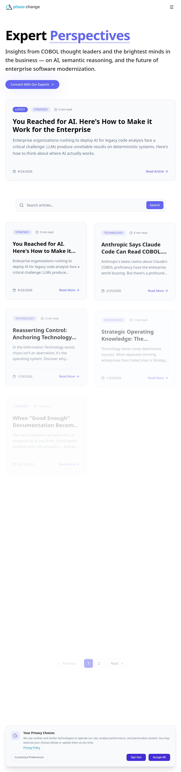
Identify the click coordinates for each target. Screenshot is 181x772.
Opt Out (136, 757)
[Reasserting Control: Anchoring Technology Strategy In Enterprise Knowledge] (46, 351)
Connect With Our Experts (32, 84)
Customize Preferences (29, 757)
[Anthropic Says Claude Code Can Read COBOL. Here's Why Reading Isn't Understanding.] (134, 264)
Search (155, 205)
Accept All (159, 757)
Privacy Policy (31, 748)
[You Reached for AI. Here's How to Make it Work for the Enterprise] (90, 140)
